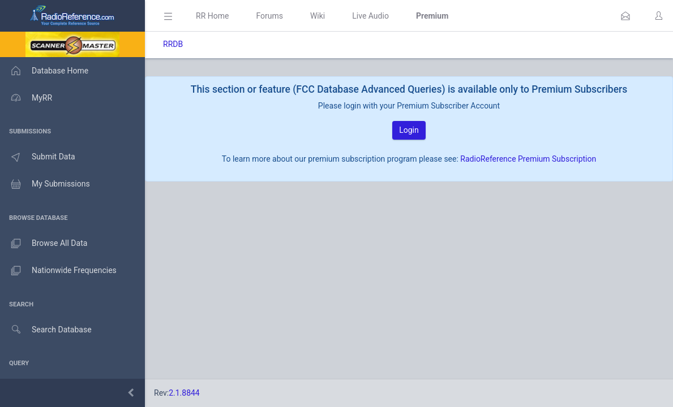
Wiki (317, 15)
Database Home (44, 71)
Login (409, 130)
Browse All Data (43, 244)
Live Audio (370, 15)
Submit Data (37, 157)
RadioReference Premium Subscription (528, 158)
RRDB (173, 44)
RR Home (212, 15)
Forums (269, 15)
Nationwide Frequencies (58, 271)
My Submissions (45, 184)
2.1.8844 (184, 392)
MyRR (26, 98)
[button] (625, 15)
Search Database (46, 330)
